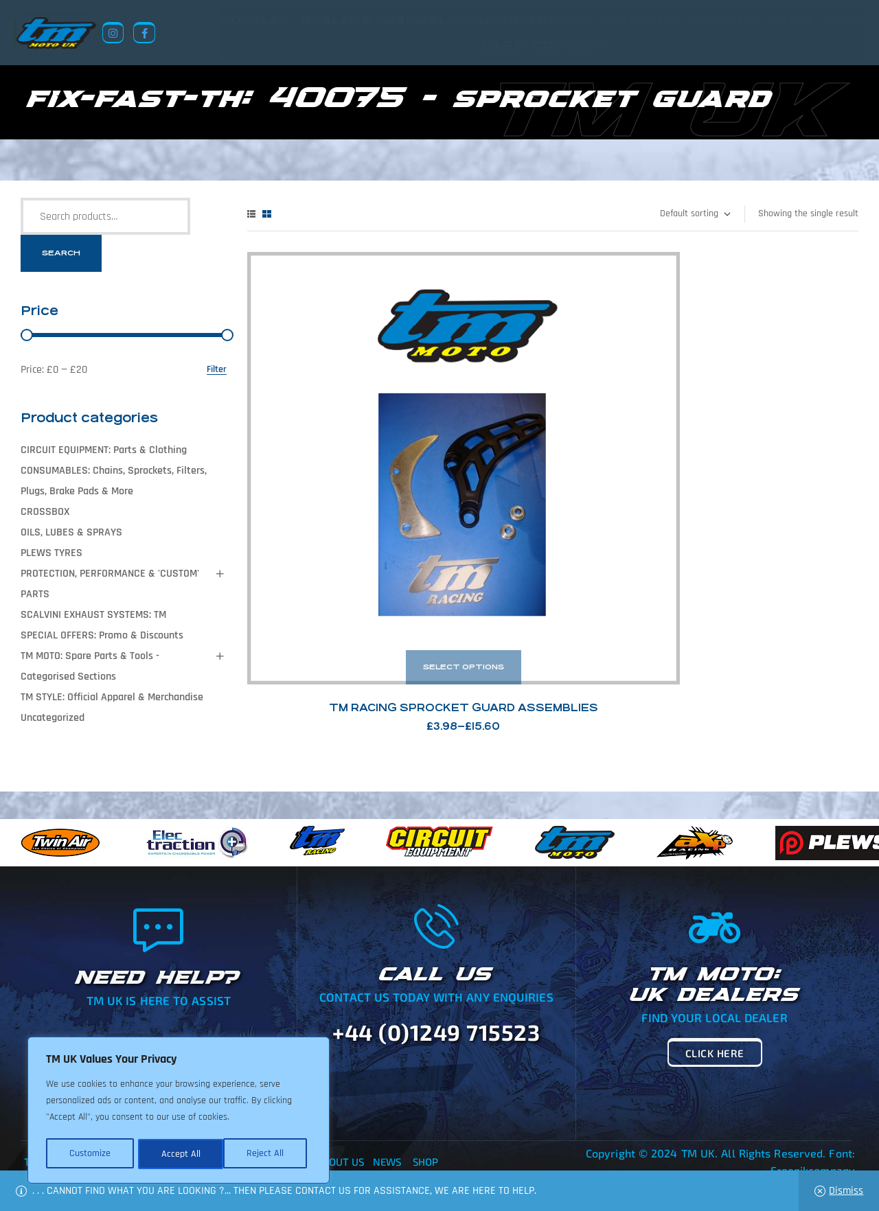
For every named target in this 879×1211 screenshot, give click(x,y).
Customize (89, 1154)
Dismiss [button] (846, 1191)
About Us (341, 1144)
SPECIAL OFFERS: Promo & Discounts (102, 636)
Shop (425, 1144)
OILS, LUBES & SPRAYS (71, 533)
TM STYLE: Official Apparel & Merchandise (112, 698)
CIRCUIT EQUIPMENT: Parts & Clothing (104, 450)
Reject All (179, 1154)
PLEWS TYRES (51, 553)
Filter (217, 370)
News (387, 1144)
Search (61, 253)
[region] (178, 1111)
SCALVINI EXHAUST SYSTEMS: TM (93, 615)
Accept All (268, 1154)
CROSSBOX (45, 512)
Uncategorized (52, 718)
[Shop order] (695, 215)
